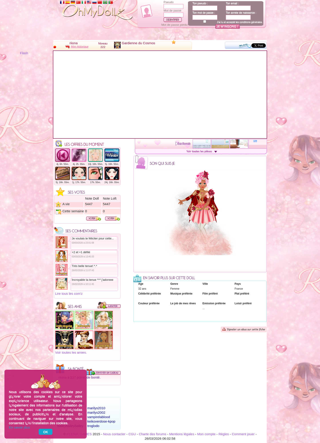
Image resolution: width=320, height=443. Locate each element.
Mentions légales (181, 434)
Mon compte (206, 434)
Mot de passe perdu (174, 24)
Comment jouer (243, 434)
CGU (132, 434)
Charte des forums (152, 434)
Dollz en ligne (71, 403)
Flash (24, 53)
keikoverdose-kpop (101, 421)
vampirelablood (98, 417)
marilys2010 (96, 408)
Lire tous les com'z (69, 293)
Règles (223, 434)
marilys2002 (96, 412)
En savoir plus (19, 427)
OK (45, 432)
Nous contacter (114, 434)
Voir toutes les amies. (71, 352)
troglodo (93, 426)
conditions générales (251, 22)
